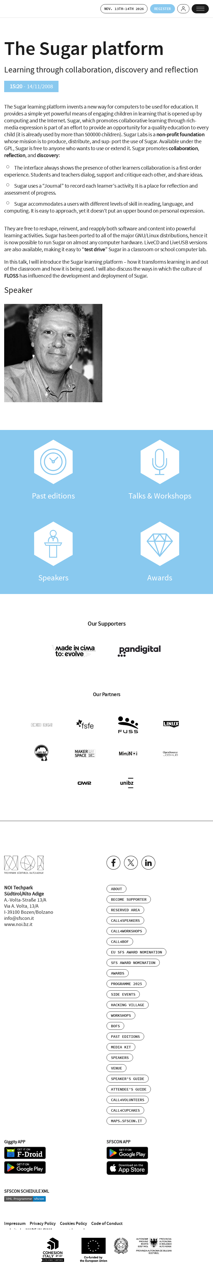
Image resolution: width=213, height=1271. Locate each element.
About (116, 880)
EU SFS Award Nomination (136, 943)
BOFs (115, 1017)
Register (155, 9)
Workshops (121, 1006)
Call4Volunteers (127, 1091)
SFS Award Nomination (133, 954)
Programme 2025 (126, 975)
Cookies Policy (73, 1214)
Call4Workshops (126, 922)
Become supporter (128, 890)
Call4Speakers (125, 911)
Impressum (15, 1214)
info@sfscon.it (19, 909)
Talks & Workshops (159, 471)
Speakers (53, 553)
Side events (123, 985)
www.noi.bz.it (18, 915)
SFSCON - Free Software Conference (18, 9)
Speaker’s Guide (127, 1070)
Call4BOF (120, 932)
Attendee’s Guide (128, 1080)
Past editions (53, 471)
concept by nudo (71, 1221)
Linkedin (148, 853)
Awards (159, 553)
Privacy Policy (43, 1214)
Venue (116, 1059)
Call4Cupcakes (125, 1101)
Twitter (131, 853)
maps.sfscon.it (126, 1112)
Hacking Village (127, 996)
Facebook (113, 853)
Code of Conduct (107, 1214)
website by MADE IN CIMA (28, 1221)
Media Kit (121, 1038)
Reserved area (125, 901)
